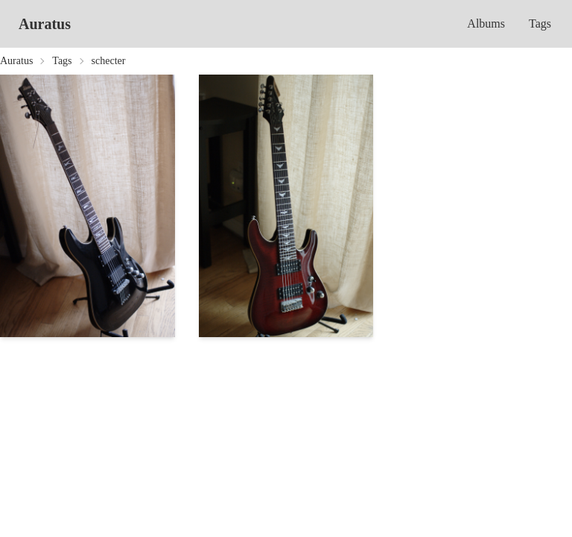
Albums (486, 23)
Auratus (45, 24)
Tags (540, 23)
